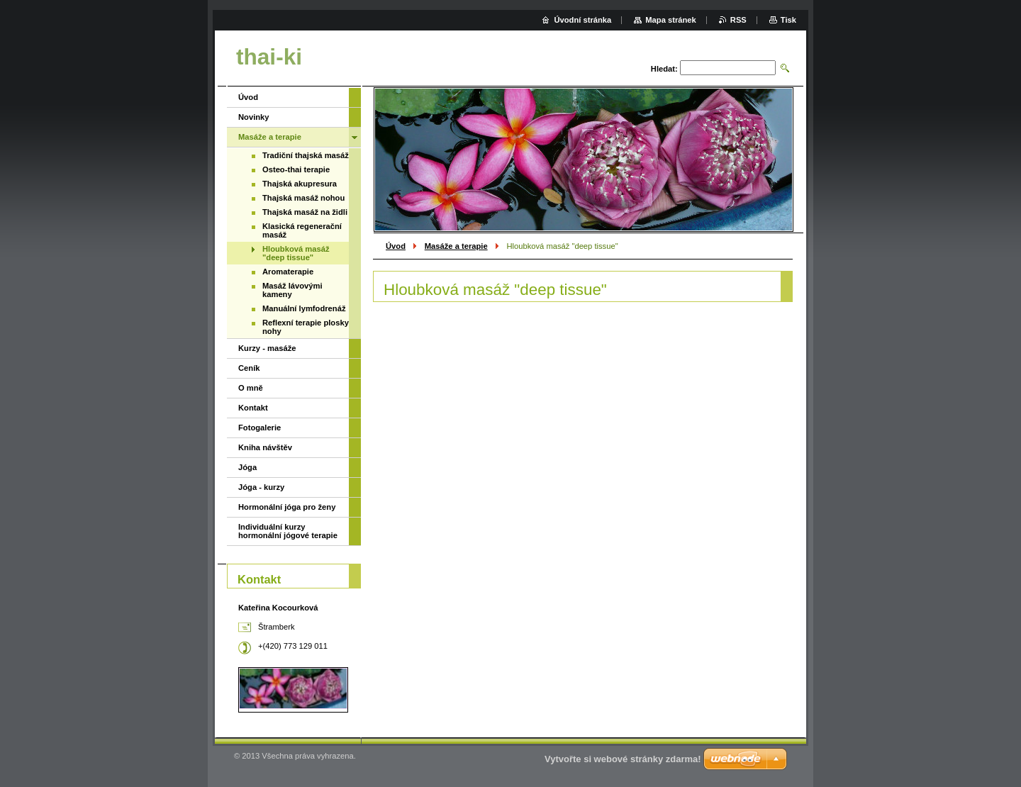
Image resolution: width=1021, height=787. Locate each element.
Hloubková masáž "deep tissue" (296, 253)
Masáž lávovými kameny (292, 289)
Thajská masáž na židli (304, 212)
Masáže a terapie (456, 246)
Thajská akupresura (299, 183)
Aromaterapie (287, 271)
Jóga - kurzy (261, 487)
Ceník (249, 368)
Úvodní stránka (582, 20)
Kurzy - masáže (267, 348)
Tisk (788, 20)
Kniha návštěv (265, 447)
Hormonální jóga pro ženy (286, 507)
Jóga (247, 467)
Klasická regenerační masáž (302, 230)
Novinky (253, 117)
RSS (738, 20)
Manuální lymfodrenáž (304, 308)
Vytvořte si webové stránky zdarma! (623, 759)
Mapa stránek (670, 20)
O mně (250, 388)
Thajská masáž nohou (303, 198)
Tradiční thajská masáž (305, 155)
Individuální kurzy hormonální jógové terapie (287, 531)
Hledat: (664, 69)
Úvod (396, 246)
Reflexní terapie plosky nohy (305, 326)
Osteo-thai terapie (296, 169)
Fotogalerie (259, 427)
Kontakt (253, 407)
